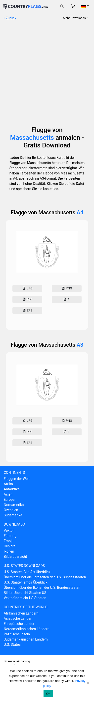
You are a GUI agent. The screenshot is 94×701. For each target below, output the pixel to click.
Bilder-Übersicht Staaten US (25, 593)
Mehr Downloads (74, 18)
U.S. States (12, 644)
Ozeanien (11, 510)
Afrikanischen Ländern (21, 613)
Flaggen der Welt (17, 479)
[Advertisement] (47, 71)
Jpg (27, 288)
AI (66, 299)
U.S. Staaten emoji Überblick (25, 582)
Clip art (9, 546)
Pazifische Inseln (17, 634)
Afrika (8, 484)
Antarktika (12, 489)
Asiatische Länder (17, 618)
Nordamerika (14, 505)
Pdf (27, 299)
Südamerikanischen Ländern (26, 639)
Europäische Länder (19, 624)
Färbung (10, 536)
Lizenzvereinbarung (17, 661)
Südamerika (13, 515)
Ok (48, 694)
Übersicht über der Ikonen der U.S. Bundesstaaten (42, 587)
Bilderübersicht (15, 557)
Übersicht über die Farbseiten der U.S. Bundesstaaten (45, 577)
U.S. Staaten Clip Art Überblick (27, 572)
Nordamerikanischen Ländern (26, 629)
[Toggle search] (62, 6)
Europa (9, 500)
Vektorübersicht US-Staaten (25, 598)
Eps (27, 310)
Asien (8, 494)
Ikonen (9, 551)
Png (66, 288)
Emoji (8, 541)
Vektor (9, 531)
